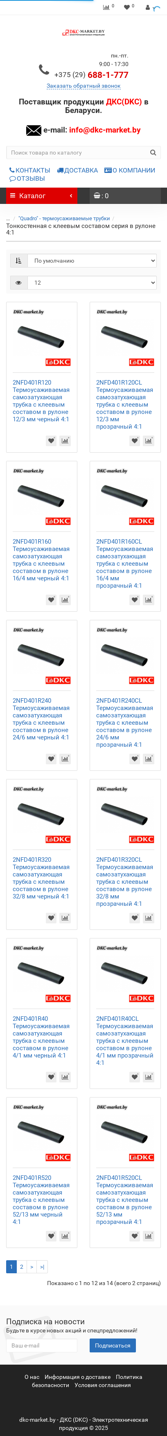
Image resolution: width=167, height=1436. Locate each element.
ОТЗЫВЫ (27, 178)
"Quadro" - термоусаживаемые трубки (64, 218)
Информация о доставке (78, 1377)
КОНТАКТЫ (29, 170)
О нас (32, 1377)
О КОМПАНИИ (129, 170)
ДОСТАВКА (77, 170)
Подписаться (113, 1345)
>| (42, 1266)
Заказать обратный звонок (84, 85)
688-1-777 (91, 75)
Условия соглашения (102, 1385)
